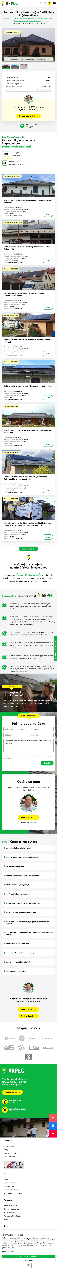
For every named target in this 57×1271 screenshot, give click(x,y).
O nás (6, 1226)
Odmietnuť (28, 1260)
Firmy (6, 1150)
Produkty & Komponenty (13, 1193)
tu (12, 758)
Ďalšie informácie (8, 1251)
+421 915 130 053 (28, 817)
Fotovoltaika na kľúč (10, 18)
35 (4, 163)
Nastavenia (29, 1265)
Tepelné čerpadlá (10, 1205)
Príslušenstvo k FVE (11, 1190)
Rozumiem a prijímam (28, 1256)
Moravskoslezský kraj (44, 90)
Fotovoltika (8, 1141)
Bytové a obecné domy (12, 1153)
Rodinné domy (9, 1146)
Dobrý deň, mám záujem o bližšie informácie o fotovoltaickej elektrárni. (28, 745)
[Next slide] (51, 45)
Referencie (8, 1200)
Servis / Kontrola (10, 1183)
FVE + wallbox (9, 1157)
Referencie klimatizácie (12, 1216)
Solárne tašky (9, 1186)
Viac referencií (28, 549)
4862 (5, 154)
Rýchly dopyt (12, 1092)
